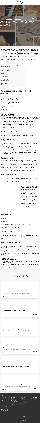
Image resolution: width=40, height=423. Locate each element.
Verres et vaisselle (5, 74)
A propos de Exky (4, 409)
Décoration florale (5, 80)
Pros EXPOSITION (14, 408)
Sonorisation (4, 83)
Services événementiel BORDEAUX (23, 402)
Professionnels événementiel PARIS (25, 400)
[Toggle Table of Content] (24, 70)
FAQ (2, 407)
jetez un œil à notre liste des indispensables (28, 65)
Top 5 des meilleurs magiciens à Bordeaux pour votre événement (16, 366)
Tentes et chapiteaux (6, 84)
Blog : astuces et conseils (4, 404)
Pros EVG (13, 405)
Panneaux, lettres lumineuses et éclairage (10, 72)
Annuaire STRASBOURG (23, 418)
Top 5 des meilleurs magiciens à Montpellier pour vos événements (16, 347)
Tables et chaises (5, 86)
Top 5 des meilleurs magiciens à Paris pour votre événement (15, 329)
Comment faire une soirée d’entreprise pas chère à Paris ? (14, 310)
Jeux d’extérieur (5, 73)
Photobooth (5, 81)
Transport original (5, 79)
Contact (2, 408)
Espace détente (5, 77)
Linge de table (5, 76)
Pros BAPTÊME (14, 401)
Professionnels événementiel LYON (25, 413)
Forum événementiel (4, 406)
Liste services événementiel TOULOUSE (23, 420)
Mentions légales (4, 410)
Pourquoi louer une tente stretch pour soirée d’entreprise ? (14, 384)
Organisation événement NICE (24, 405)
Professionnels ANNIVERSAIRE (14, 400)
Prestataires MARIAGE (13, 398)
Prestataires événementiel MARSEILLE (23, 415)
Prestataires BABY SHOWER (14, 407)
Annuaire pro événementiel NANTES (23, 407)
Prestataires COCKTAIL (13, 403)
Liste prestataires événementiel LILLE (25, 411)
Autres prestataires (15, 410)
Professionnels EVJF (15, 404)
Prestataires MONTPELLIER (24, 398)
